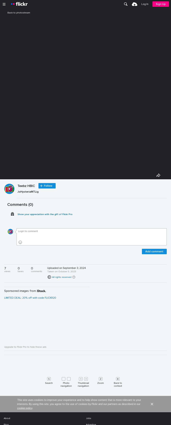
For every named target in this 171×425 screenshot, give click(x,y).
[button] (74, 277)
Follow (48, 185)
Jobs (88, 418)
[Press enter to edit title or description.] (92, 192)
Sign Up (161, 4)
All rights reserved (61, 277)
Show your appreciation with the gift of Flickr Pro (45, 214)
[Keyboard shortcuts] (85, 381)
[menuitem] (126, 4)
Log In (144, 4)
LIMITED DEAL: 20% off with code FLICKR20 (30, 298)
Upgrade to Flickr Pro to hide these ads (25, 346)
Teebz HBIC (26, 186)
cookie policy (24, 408)
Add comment (154, 251)
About (7, 418)
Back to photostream (16, 12)
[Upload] (134, 4)
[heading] (19, 4)
